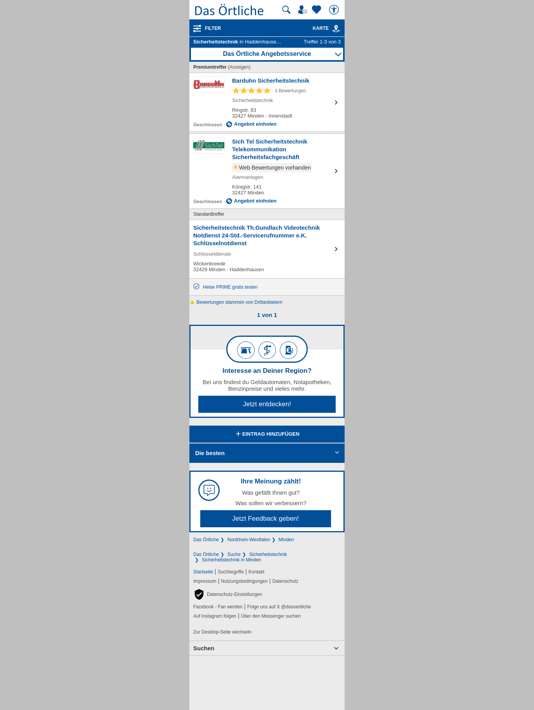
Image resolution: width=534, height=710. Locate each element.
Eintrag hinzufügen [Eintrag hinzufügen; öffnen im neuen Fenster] (266, 434)
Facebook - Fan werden (218, 607)
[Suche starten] (286, 10)
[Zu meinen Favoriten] (317, 10)
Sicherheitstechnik (268, 554)
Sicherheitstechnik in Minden (231, 560)
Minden (286, 539)
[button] (227, 594)
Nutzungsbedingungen (244, 581)
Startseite (203, 572)
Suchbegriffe (231, 572)
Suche (234, 554)
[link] (336, 28)
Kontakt (256, 572)
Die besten (210, 453)
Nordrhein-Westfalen (248, 539)
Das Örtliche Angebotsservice (267, 53)
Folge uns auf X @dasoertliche (279, 607)
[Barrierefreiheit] (335, 10)
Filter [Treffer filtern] (213, 28)
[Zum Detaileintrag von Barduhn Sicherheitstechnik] (267, 102)
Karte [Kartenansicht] (327, 28)
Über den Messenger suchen (271, 616)
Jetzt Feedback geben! (265, 518)
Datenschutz (285, 581)
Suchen (203, 648)
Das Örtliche (206, 539)
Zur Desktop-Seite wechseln (222, 632)
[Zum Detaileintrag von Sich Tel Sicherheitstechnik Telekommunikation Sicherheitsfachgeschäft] (267, 171)
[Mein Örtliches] (304, 10)
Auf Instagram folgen (214, 616)
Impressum (204, 581)
